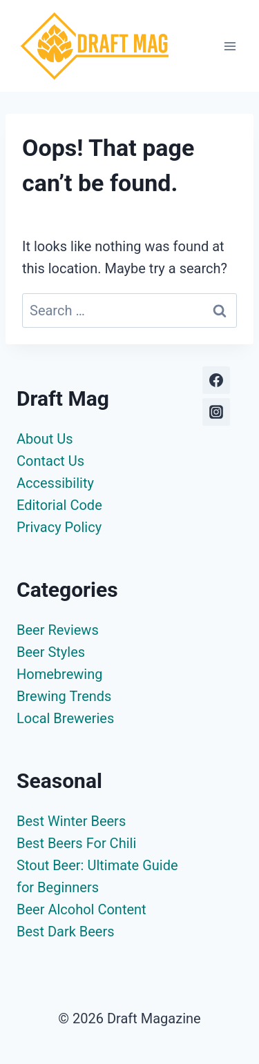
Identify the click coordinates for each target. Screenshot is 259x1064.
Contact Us (50, 461)
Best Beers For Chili (76, 843)
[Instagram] (216, 412)
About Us (45, 439)
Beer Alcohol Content (81, 909)
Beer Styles (51, 652)
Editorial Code (59, 505)
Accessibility (55, 483)
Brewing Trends (64, 696)
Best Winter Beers (71, 821)
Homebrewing (59, 674)
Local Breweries (65, 718)
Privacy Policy (59, 527)
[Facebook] (216, 380)
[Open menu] (229, 46)
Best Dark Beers (66, 931)
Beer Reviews (58, 630)
